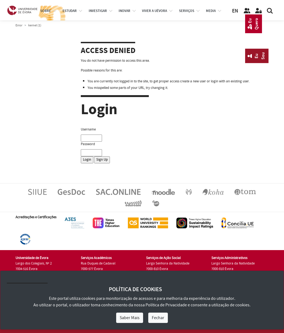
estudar (70, 10)
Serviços (186, 10)
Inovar (124, 10)
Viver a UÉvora (154, 10)
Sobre (45, 10)
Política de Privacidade (166, 305)
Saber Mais (130, 317)
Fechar (158, 317)
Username (88, 129)
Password (88, 144)
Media (211, 10)
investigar (98, 10)
